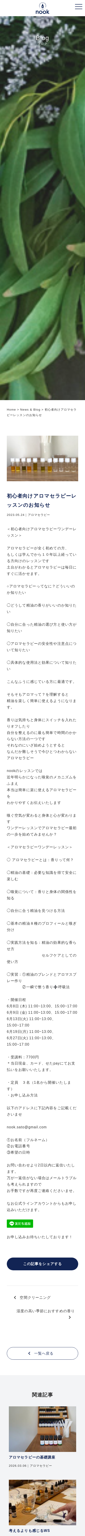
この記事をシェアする (42, 1264)
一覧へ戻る (40, 1353)
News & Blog (30, 409)
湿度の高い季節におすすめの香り (46, 1314)
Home (11, 409)
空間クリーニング (32, 1297)
